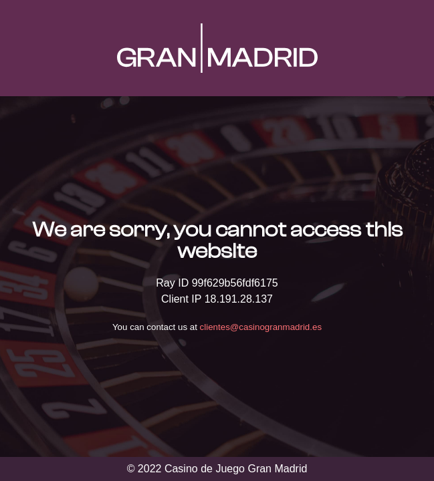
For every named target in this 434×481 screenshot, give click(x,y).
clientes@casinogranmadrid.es (261, 327)
